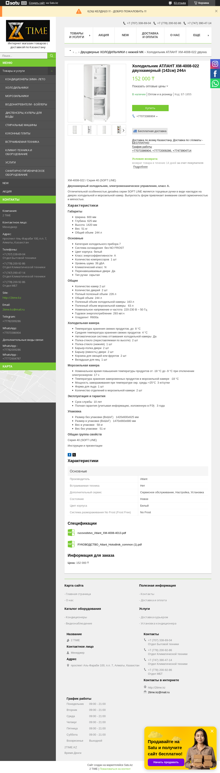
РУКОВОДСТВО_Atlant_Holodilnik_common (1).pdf (110, 544)
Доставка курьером (154, 617)
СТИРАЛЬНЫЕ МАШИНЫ (21, 125)
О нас (175, 35)
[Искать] (51, 55)
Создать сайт (37, 3)
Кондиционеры (76, 617)
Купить (150, 108)
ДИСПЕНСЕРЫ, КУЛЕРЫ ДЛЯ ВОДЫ (23, 114)
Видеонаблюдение (79, 623)
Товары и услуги (14, 71)
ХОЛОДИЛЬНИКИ (16, 87)
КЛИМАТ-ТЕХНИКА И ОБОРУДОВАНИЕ (18, 152)
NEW (6, 183)
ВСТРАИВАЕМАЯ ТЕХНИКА (22, 142)
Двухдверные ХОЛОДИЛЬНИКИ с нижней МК (112, 52)
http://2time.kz (12, 298)
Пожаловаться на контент (115, 768)
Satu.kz (128, 765)
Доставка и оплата (150, 35)
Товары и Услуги (76, 35)
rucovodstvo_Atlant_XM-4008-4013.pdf (102, 533)
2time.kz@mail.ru (14, 309)
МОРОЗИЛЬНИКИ (17, 96)
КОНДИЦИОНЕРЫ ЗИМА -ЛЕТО (25, 79)
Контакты (147, 594)
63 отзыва (180, 3)
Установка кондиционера (158, 623)
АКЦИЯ (7, 191)
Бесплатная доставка (152, 131)
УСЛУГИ (10, 162)
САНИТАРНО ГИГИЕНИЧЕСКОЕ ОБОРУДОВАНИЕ (25, 173)
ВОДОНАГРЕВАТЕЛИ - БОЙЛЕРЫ (26, 104)
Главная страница (78, 594)
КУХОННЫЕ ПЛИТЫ (17, 133)
